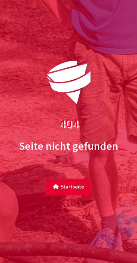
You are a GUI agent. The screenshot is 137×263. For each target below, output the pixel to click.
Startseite (68, 186)
